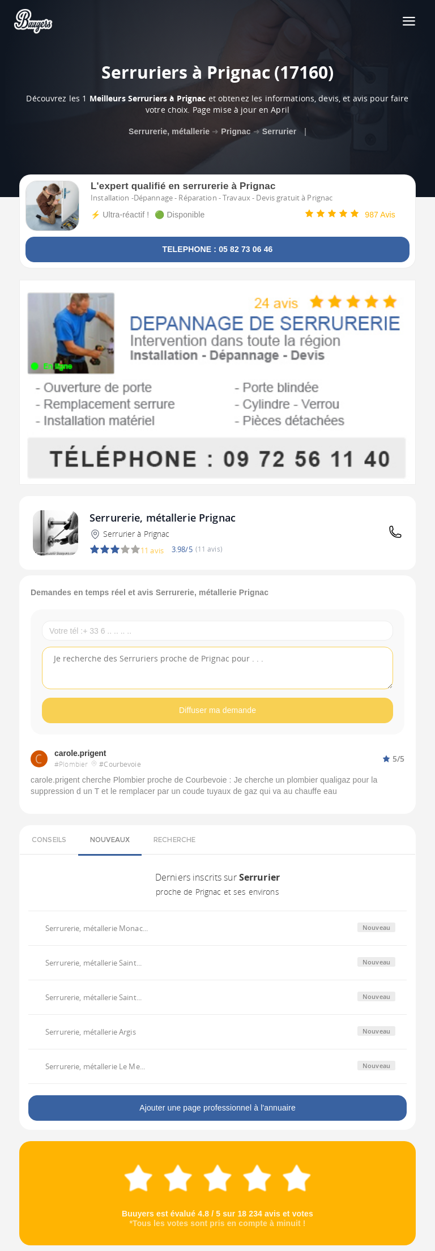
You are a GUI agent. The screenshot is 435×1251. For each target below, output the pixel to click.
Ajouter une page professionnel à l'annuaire (217, 1107)
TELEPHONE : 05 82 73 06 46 (217, 249)
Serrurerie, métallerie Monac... (96, 928)
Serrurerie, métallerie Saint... (93, 963)
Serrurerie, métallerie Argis (90, 1032)
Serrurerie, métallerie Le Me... (95, 1066)
